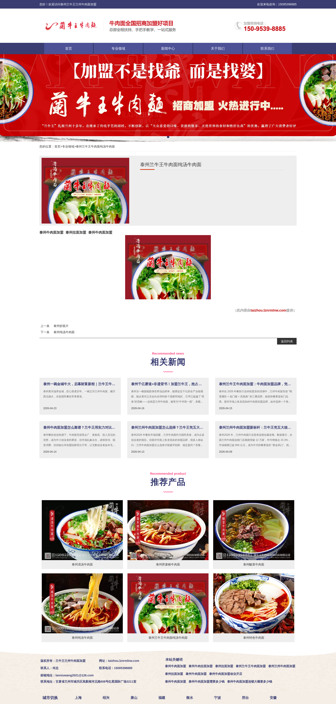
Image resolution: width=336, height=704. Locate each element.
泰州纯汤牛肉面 (64, 332)
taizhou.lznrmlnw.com (268, 310)
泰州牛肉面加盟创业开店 (225, 674)
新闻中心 (168, 48)
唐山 (135, 698)
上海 (79, 698)
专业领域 (118, 48)
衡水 (191, 698)
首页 (68, 48)
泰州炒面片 (61, 326)
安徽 (275, 698)
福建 (163, 698)
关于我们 (218, 48)
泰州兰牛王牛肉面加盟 (251, 666)
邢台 (247, 698)
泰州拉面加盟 (76, 232)
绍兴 (107, 698)
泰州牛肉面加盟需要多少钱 (207, 681)
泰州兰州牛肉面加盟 (281, 666)
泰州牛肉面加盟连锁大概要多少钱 (249, 681)
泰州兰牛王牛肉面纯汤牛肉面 (95, 146)
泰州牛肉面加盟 (51, 232)
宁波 (219, 698)
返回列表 (287, 341)
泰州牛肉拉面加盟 (201, 666)
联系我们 (267, 48)
